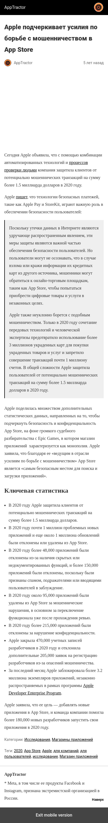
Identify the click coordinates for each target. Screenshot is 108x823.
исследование (45, 756)
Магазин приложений (79, 756)
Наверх (98, 800)
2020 (18, 751)
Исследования (37, 739)
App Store (32, 751)
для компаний (65, 751)
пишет (21, 197)
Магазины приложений (72, 739)
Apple (47, 751)
